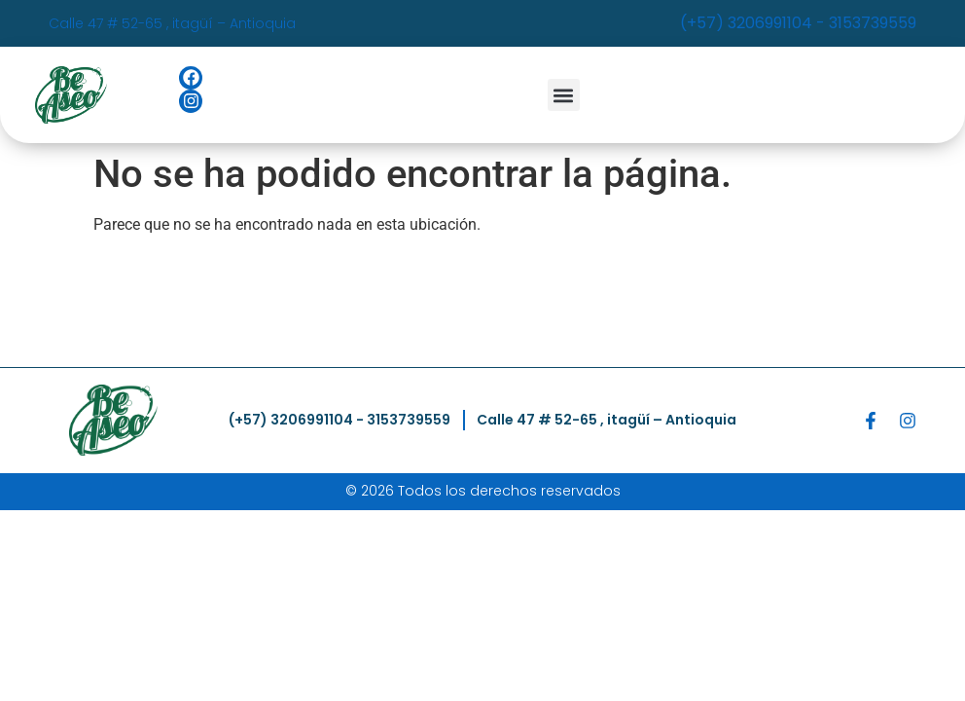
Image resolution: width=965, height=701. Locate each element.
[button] (564, 95)
